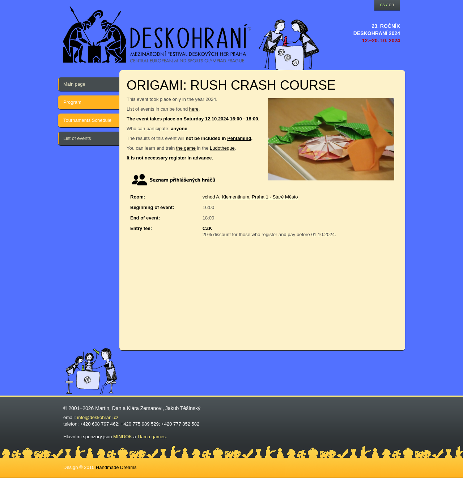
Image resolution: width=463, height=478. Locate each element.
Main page (74, 84)
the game (186, 148)
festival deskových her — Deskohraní (157, 34)
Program (72, 102)
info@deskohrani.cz (97, 417)
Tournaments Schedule (87, 120)
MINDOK (122, 436)
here (194, 109)
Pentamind (239, 138)
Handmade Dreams (116, 467)
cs (382, 4)
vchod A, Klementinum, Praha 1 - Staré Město (250, 197)
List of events (77, 138)
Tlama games (151, 436)
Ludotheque (222, 148)
